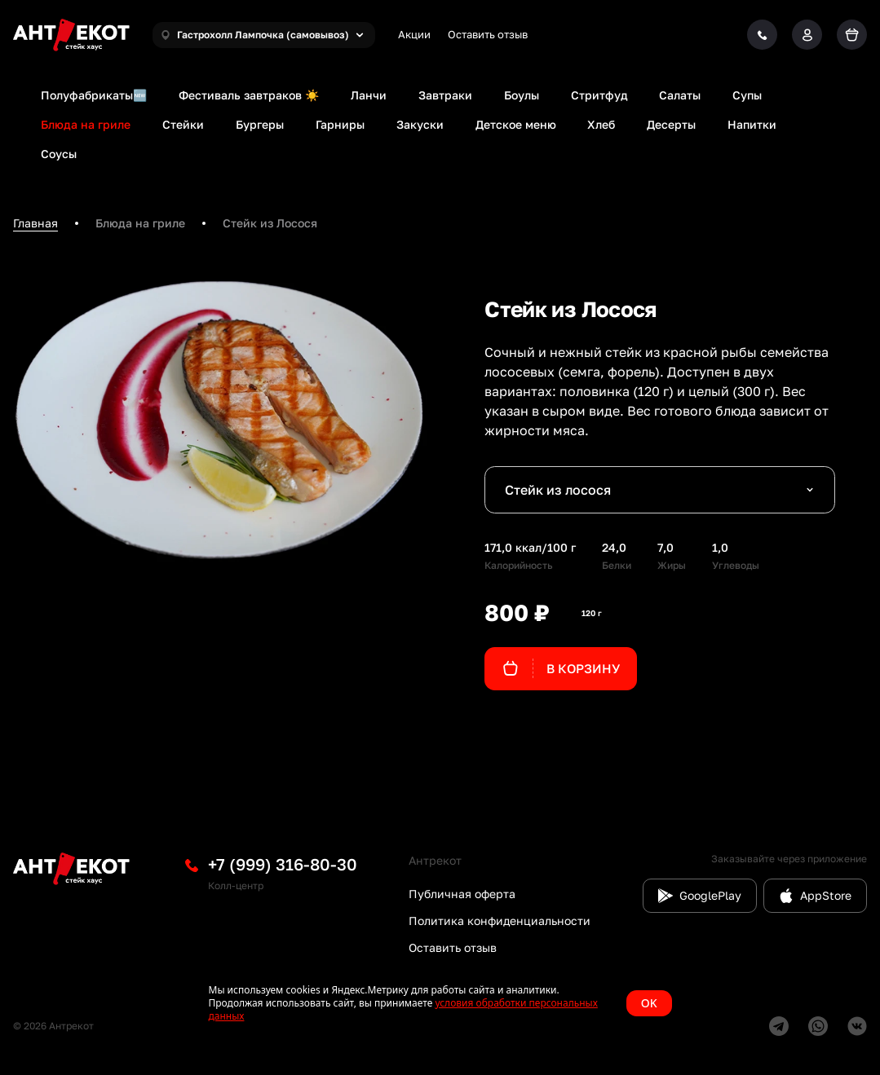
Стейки (183, 124)
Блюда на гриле (85, 124)
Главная (35, 223)
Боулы (521, 95)
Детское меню (515, 124)
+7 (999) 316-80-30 (282, 864)
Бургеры (260, 124)
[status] (440, 1003)
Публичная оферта (462, 894)
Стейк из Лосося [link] (270, 223)
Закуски (420, 124)
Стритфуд (599, 95)
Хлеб (601, 124)
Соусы (59, 154)
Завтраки (445, 95)
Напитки (751, 124)
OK (649, 1003)
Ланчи (369, 95)
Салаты (680, 95)
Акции (414, 34)
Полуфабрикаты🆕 (94, 95)
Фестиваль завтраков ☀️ (249, 95)
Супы (747, 95)
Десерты (671, 124)
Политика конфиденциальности (499, 920)
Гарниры (340, 124)
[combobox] (659, 489)
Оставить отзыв (488, 34)
